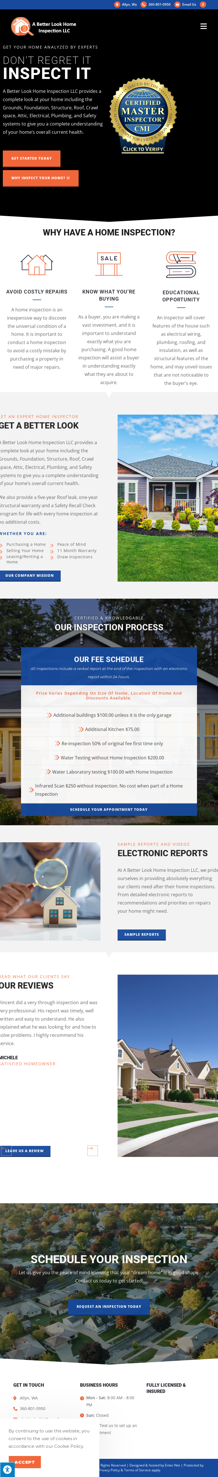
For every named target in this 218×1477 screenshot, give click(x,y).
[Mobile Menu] (203, 26)
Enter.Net (172, 1465)
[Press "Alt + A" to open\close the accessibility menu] (7, 1469)
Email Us (185, 4)
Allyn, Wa (125, 4)
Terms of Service (137, 1470)
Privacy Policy (109, 1470)
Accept (24, 1462)
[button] (31, 159)
